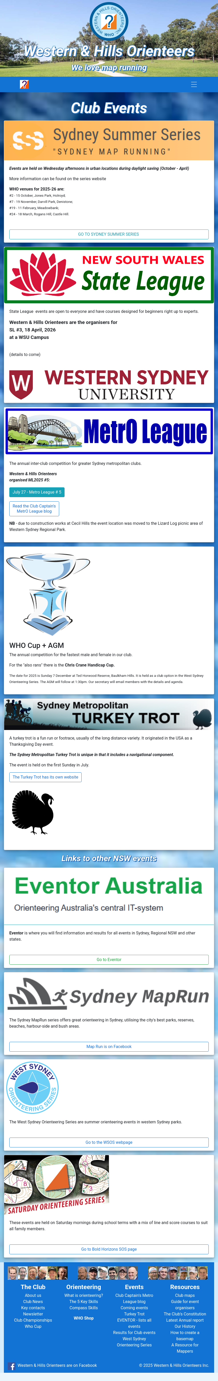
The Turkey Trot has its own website (45, 777)
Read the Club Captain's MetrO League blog (34, 509)
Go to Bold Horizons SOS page (109, 1249)
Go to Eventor (109, 959)
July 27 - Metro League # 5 (37, 492)
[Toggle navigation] (194, 84)
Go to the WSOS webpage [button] (108, 1142)
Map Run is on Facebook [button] (109, 1046)
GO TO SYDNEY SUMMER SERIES (109, 234)
